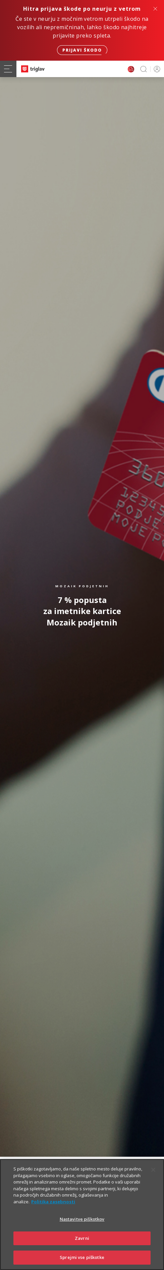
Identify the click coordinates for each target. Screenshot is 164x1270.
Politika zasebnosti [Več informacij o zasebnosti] (53, 1208)
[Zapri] (153, 1176)
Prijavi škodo (82, 50)
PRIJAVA (156, 69)
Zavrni (82, 1245)
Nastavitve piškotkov (82, 1226)
